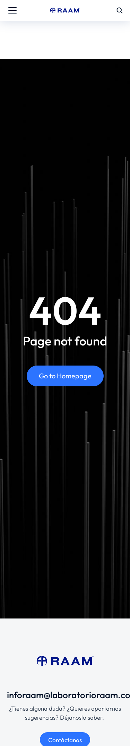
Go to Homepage (65, 375)
